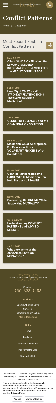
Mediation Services (28, 343)
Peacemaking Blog (28, 349)
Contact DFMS (28, 356)
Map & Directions (28, 316)
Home (28, 330)
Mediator (28, 337)
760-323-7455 (28, 291)
